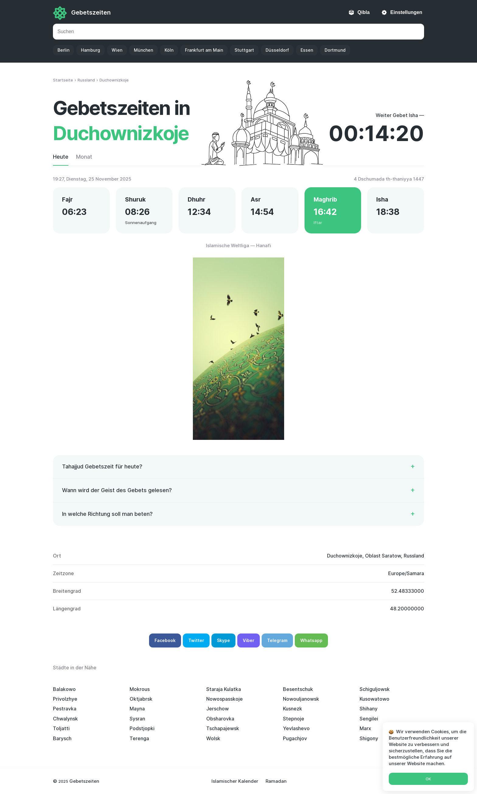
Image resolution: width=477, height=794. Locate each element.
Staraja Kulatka (223, 689)
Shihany (369, 709)
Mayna (137, 709)
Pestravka (64, 709)
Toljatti (61, 728)
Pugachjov (295, 738)
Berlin (63, 50)
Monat (84, 157)
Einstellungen (406, 12)
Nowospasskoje (224, 699)
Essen (307, 50)
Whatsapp (311, 640)
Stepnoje (293, 719)
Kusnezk (292, 709)
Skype (223, 640)
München (143, 50)
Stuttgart (244, 50)
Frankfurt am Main (204, 50)
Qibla (363, 12)
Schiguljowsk (375, 689)
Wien (117, 50)
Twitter (196, 640)
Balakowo (64, 689)
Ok (428, 779)
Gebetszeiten (91, 12)
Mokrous (140, 689)
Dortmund (335, 50)
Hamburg (90, 50)
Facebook (165, 640)
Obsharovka (220, 719)
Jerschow (217, 709)
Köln (169, 50)
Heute (60, 157)
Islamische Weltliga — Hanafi (238, 245)
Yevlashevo (296, 728)
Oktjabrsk (141, 699)
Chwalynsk (65, 719)
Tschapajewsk (222, 728)
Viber (248, 640)
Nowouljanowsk (301, 699)
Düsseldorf (277, 50)
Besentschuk (298, 689)
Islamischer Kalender (234, 781)
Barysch (62, 738)
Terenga (139, 738)
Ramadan (276, 781)
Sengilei (369, 719)
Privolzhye (65, 699)
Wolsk (213, 738)
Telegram (277, 640)
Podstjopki (142, 728)
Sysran (137, 719)
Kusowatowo (374, 699)
